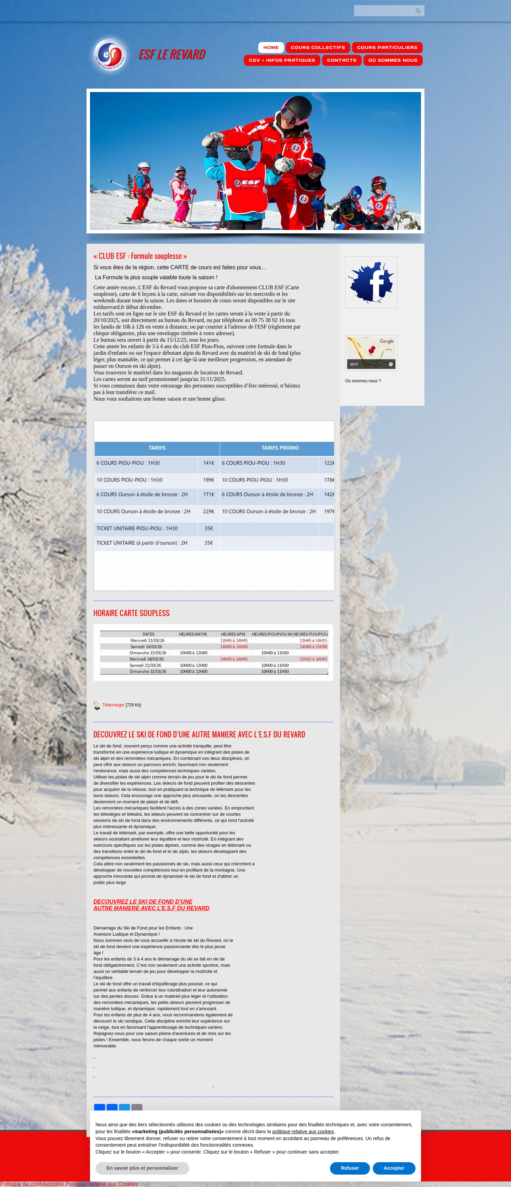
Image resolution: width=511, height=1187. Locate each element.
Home (271, 47)
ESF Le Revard (171, 54)
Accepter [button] (394, 1168)
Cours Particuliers (387, 47)
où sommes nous (393, 60)
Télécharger (113, 705)
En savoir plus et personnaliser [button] (142, 1168)
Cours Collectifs (318, 47)
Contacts (342, 60)
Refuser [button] (350, 1168)
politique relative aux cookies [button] (303, 1131)
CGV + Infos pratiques (282, 60)
